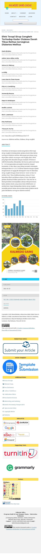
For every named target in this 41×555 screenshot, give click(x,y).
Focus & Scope (8, 380)
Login (30, 16)
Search (20, 23)
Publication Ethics (9, 394)
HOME (7, 13)
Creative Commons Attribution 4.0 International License (21, 528)
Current (23, 13)
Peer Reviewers (8, 387)
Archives (32, 13)
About (13, 13)
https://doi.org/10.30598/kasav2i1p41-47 (17, 136)
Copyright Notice (9, 411)
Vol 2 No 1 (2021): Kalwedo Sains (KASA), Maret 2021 (17, 32)
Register (22, 16)
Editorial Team (8, 384)
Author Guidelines (9, 391)
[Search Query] (20, 20)
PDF (5, 279)
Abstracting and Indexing (11, 401)
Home (3, 30)
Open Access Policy (9, 408)
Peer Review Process (10, 398)
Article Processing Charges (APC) (14, 404)
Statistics (6, 415)
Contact (13, 16)
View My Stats (15, 504)
